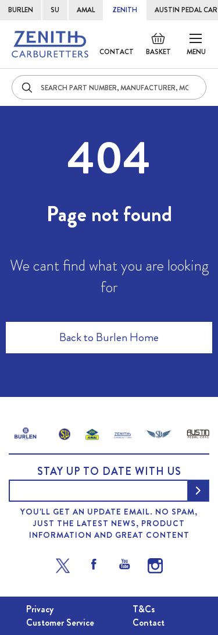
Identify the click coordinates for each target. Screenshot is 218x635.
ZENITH (124, 10)
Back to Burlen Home (109, 337)
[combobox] (109, 87)
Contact (116, 52)
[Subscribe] (198, 491)
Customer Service (60, 622)
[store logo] (50, 44)
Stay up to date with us (109, 471)
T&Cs (144, 609)
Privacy (39, 609)
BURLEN (20, 10)
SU (55, 10)
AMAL (86, 10)
